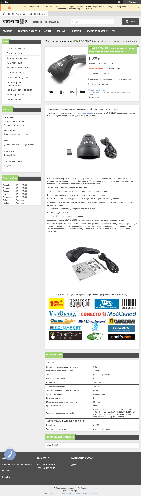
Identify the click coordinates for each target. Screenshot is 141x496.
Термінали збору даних (18, 77)
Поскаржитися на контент (64, 493)
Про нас (61, 31)
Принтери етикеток (15, 48)
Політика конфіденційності (86, 493)
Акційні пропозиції (15, 94)
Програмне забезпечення (19, 90)
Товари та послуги (28, 31)
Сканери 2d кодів (15, 72)
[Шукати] (111, 21)
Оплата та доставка (97, 31)
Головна (7, 31)
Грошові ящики (13, 99)
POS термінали (14, 63)
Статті (47, 31)
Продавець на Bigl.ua (70, 491)
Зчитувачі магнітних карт (18, 67)
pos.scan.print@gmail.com (17, 134)
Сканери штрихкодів (62, 41)
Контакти (76, 31)
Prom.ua (84, 488)
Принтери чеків (14, 53)
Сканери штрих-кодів (17, 58)
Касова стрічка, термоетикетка (14, 83)
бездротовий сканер (84, 113)
